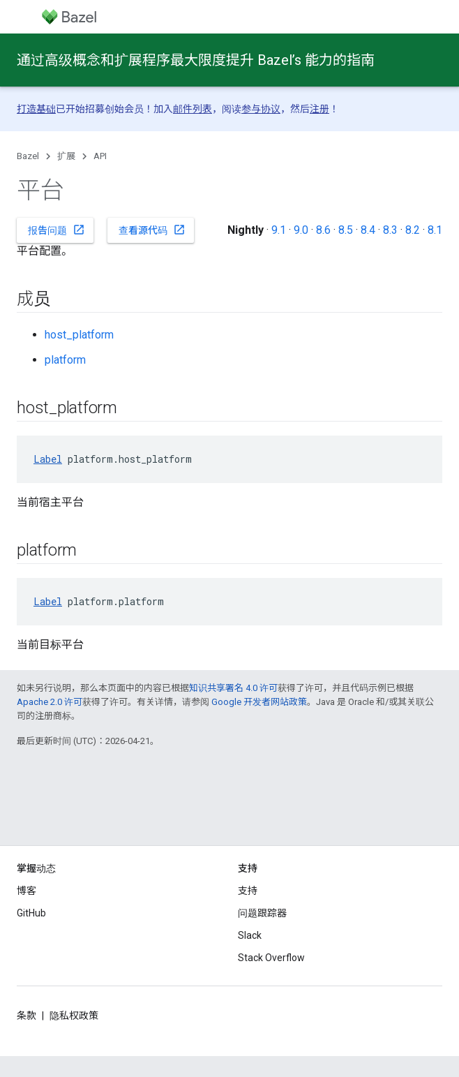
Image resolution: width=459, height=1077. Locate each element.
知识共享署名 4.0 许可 (233, 688)
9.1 (278, 230)
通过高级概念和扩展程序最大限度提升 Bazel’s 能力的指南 (196, 60)
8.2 (412, 230)
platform (65, 359)
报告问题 (56, 229)
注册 (319, 108)
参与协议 (260, 108)
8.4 (368, 230)
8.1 (435, 230)
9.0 (301, 230)
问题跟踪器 (262, 913)
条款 (26, 1015)
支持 (247, 890)
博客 (26, 890)
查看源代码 (152, 229)
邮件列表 (192, 108)
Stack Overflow (271, 957)
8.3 (390, 230)
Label (47, 459)
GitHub (31, 913)
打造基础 (36, 108)
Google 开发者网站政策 (259, 702)
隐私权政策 (74, 1015)
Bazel (28, 156)
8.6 (323, 230)
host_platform (79, 334)
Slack (250, 935)
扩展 (66, 156)
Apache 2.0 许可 (49, 702)
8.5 (345, 230)
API (100, 156)
